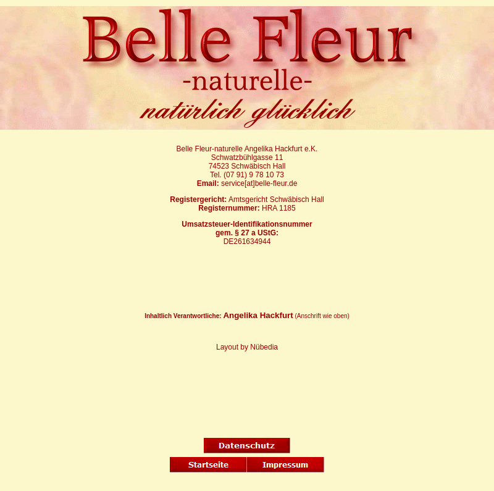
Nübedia (264, 347)
